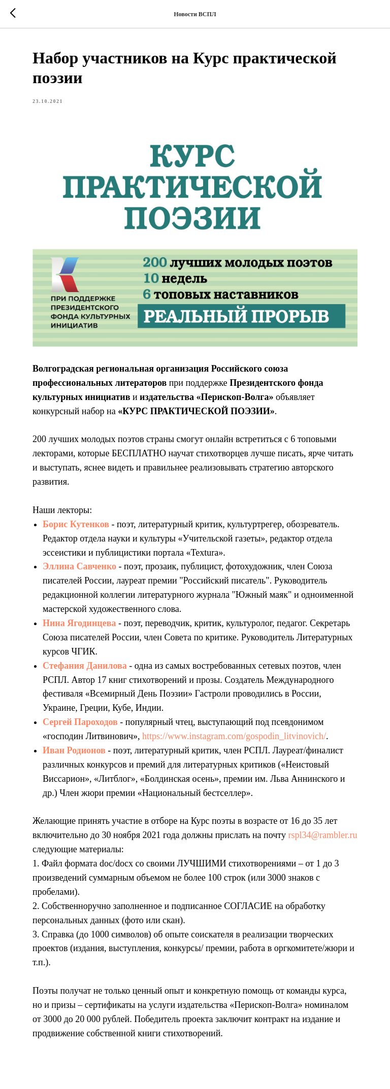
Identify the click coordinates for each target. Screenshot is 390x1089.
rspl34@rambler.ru (322, 835)
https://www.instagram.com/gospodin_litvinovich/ (234, 736)
